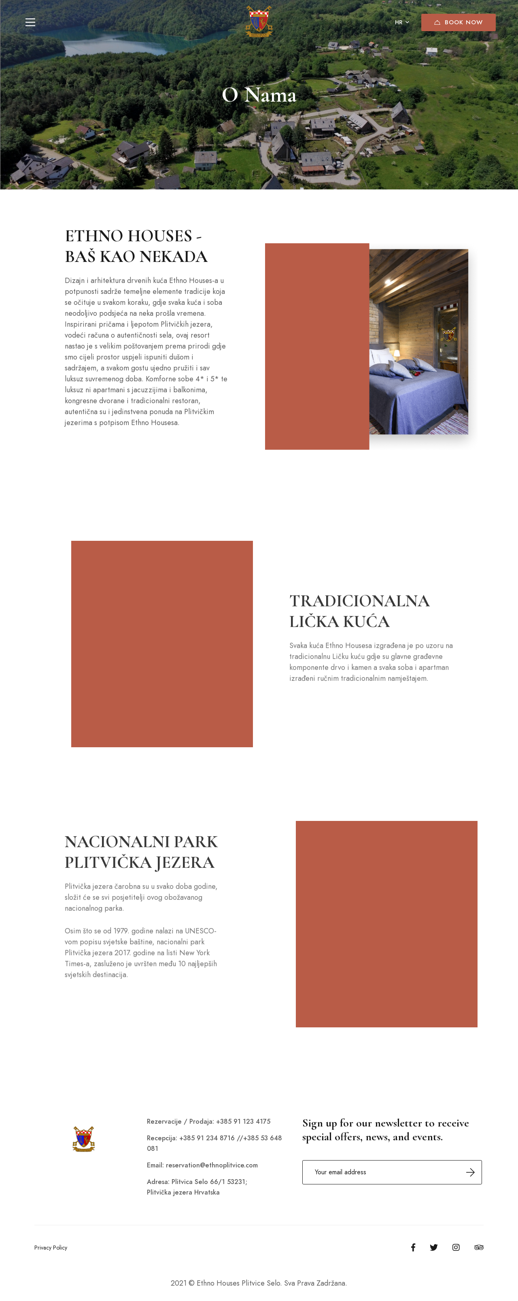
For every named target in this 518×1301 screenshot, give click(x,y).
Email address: (392, 1172)
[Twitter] (434, 1247)
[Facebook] (413, 1247)
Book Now (458, 22)
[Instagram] (456, 1247)
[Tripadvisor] (479, 1247)
